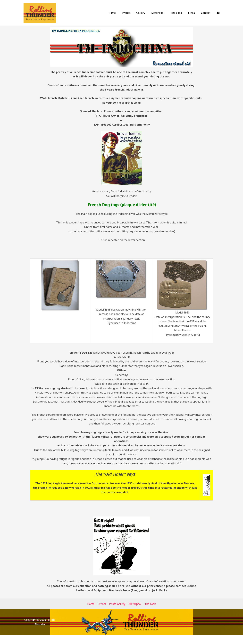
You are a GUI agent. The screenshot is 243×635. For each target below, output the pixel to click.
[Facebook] (218, 12)
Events (131, 13)
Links (193, 13)
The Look (178, 13)
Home (118, 13)
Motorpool (161, 13)
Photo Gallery (117, 604)
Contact (206, 13)
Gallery (145, 13)
